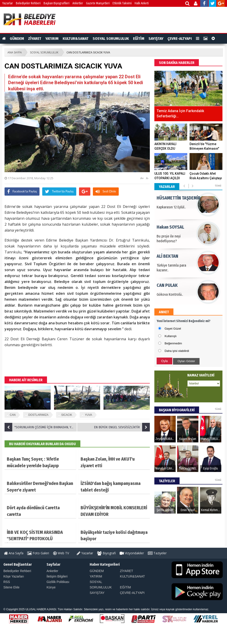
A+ (142, 178)
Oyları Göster (186, 361)
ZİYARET (34, 38)
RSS (6, 582)
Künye (51, 587)
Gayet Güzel (173, 328)
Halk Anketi (142, 3)
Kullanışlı (171, 336)
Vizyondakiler (132, 553)
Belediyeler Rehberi (28, 3)
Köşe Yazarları (13, 576)
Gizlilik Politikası (58, 582)
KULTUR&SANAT (76, 38)
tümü (218, 185)
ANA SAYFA (14, 52)
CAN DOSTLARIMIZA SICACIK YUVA (88, 52)
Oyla (164, 361)
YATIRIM (52, 38)
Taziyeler (157, 553)
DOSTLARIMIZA (38, 414)
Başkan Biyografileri (56, 3)
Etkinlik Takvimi (122, 3)
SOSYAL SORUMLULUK (111, 38)
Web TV (61, 553)
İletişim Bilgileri (57, 576)
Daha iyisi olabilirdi (177, 351)
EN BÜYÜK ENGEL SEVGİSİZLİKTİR (122, 427)
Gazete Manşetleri (98, 3)
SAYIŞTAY (155, 38)
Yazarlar (7, 3)
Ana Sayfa (13, 553)
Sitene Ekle (11, 587)
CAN (12, 414)
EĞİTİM (138, 38)
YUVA (88, 414)
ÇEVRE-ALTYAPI (180, 38)
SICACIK (66, 414)
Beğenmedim (173, 343)
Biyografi (106, 553)
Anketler (77, 3)
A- (147, 178)
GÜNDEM (17, 38)
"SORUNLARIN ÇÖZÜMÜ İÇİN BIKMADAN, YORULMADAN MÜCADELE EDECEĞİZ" (41, 427)
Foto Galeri (38, 553)
